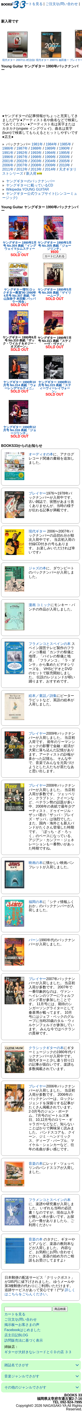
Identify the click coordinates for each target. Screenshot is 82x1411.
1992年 (22, 153)
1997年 (22, 157)
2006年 (8, 165)
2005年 (64, 161)
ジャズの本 (37, 568)
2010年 (64, 165)
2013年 (36, 169)
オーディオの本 (41, 454)
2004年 (50, 161)
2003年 (36, 161)
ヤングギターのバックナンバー (30, 181)
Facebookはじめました (22, 1330)
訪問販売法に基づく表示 (23, 1340)
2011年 (8, 169)
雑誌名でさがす (16, 1365)
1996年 (8, 157)
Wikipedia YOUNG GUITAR (27, 189)
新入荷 (31, 173)
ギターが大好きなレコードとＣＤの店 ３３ (38, 1352)
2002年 (22, 161)
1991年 (8, 153)
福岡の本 (36, 902)
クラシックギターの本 (46, 1048)
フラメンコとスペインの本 (50, 644)
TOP (15, 4)
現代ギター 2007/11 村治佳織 (19, 60)
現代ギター (37, 531)
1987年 (22, 148)
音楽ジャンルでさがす (21, 1376)
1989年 (50, 148)
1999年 (50, 157)
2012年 (22, 169)
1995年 (64, 153)
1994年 (50, 153)
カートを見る (32, 4)
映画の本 (36, 863)
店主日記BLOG (16, 1335)
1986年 (8, 148)
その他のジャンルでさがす (25, 1387)
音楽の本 (36, 1163)
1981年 (37, 144)
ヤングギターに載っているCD (29, 185)
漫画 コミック (40, 605)
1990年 (64, 148)
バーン (34, 940)
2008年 (36, 165)
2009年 (50, 165)
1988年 (36, 148)
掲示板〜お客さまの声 (21, 1325)
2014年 (50, 169)
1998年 (36, 157)
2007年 (22, 165)
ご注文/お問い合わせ (61, 4)
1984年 (51, 144)
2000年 (64, 157)
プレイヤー (37, 493)
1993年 (36, 153)
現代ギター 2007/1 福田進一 (52, 60)
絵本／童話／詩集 (43, 696)
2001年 (8, 161)
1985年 (65, 144)
